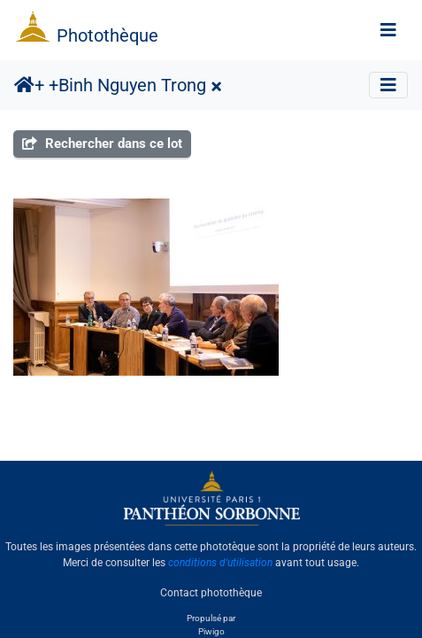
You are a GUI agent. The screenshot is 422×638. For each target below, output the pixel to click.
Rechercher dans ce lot (102, 144)
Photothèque (107, 35)
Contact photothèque (211, 593)
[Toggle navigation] (388, 30)
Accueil (24, 85)
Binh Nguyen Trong (132, 85)
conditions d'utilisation (220, 562)
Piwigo (211, 631)
